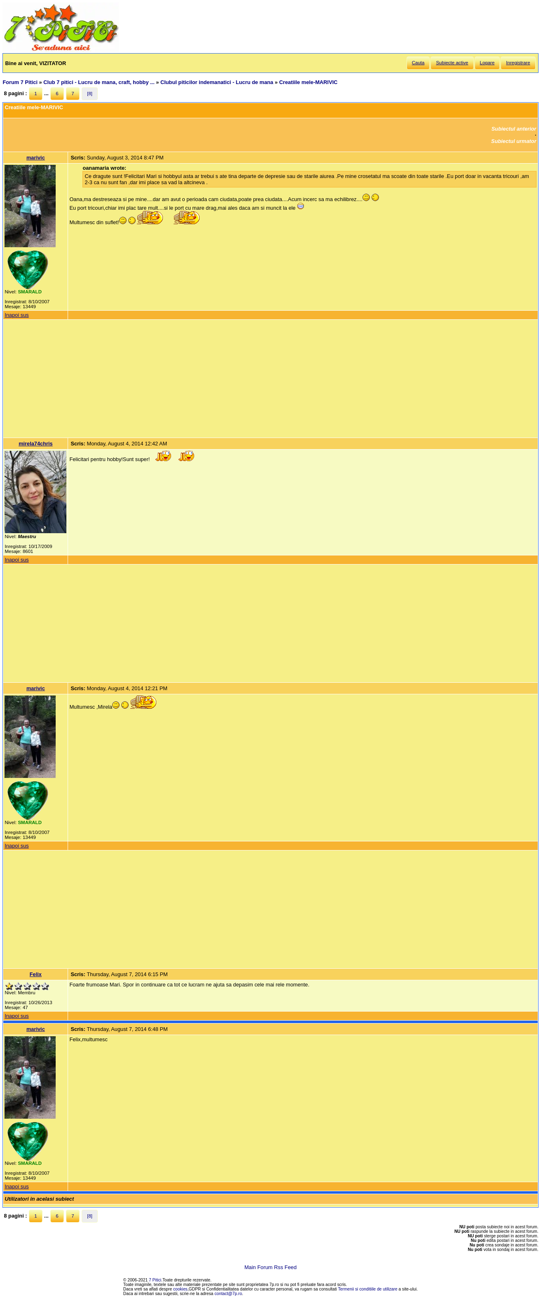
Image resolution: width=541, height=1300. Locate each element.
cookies (180, 1289)
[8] (89, 93)
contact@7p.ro (228, 1293)
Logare (487, 62)
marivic (35, 158)
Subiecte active (452, 62)
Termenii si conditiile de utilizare (368, 1289)
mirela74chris (36, 443)
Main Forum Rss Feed (271, 1267)
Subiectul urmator (513, 141)
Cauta (418, 62)
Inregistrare (518, 62)
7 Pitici (155, 1280)
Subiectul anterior (514, 129)
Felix (36, 974)
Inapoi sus (16, 315)
